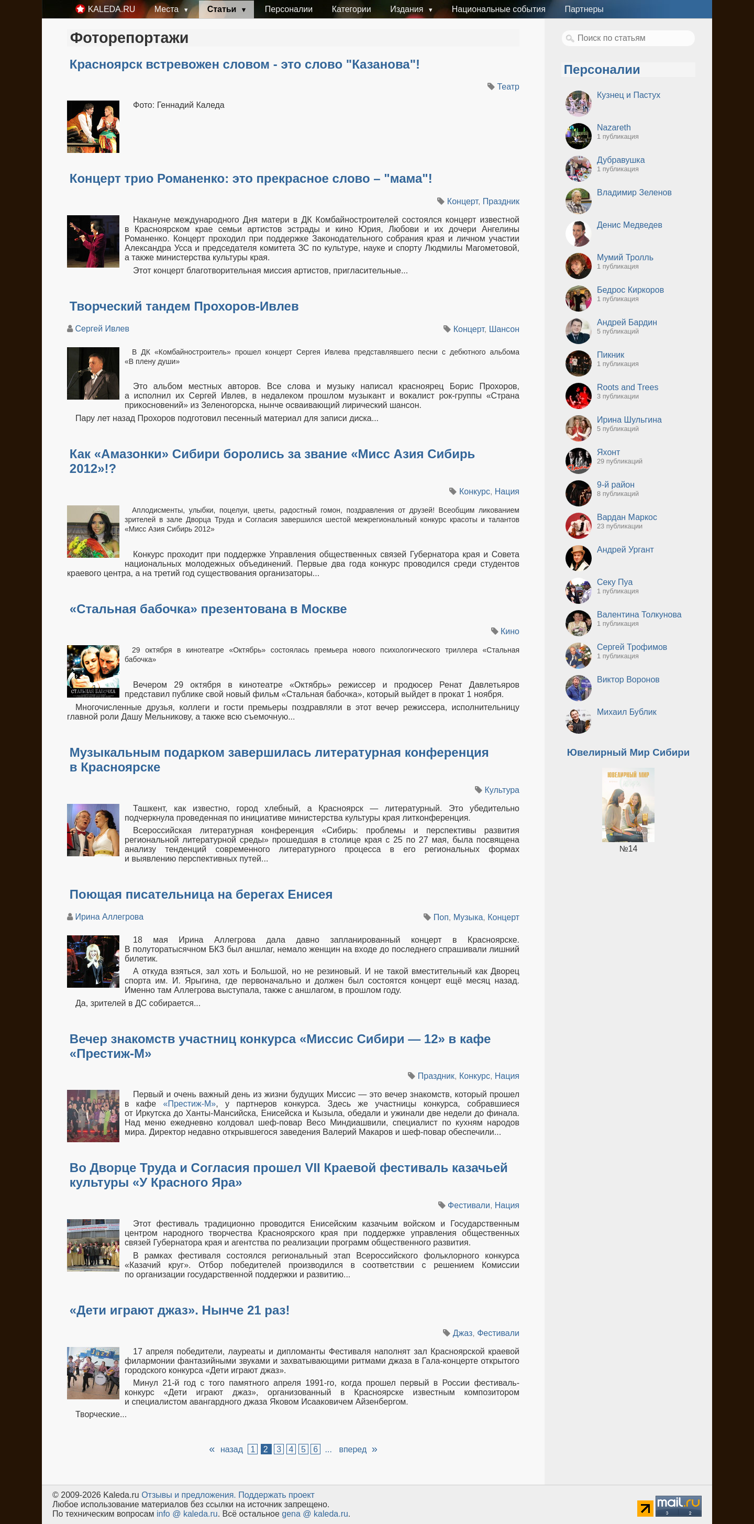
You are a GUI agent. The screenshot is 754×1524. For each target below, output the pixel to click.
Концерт (462, 201)
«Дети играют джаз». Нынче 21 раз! (180, 1310)
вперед (353, 1449)
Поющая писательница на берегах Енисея (201, 894)
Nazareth (614, 127)
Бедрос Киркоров (630, 289)
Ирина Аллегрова (109, 916)
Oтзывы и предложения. (188, 1494)
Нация (507, 491)
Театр (508, 86)
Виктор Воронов (628, 679)
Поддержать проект (276, 1494)
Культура (501, 790)
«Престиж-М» (189, 1103)
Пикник (610, 354)
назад (231, 1449)
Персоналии (289, 9)
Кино (510, 631)
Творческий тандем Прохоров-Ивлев (184, 306)
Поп (441, 917)
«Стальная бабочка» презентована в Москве (208, 609)
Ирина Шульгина (629, 419)
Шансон (504, 329)
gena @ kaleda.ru (315, 1513)
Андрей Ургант (625, 549)
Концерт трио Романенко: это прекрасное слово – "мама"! (251, 178)
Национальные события (499, 9)
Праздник (501, 201)
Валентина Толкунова (639, 614)
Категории (351, 9)
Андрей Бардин (627, 322)
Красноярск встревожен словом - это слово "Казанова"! (245, 64)
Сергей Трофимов (632, 647)
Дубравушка (621, 160)
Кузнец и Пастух (628, 95)
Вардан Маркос (627, 517)
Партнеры (583, 9)
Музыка (468, 917)
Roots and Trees (627, 387)
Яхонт (608, 452)
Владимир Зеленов (634, 192)
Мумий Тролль (625, 257)
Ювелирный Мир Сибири (628, 752)
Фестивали (469, 1205)
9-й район (616, 484)
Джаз (463, 1333)
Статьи (223, 9)
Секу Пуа (615, 582)
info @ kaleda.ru (187, 1513)
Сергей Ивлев (102, 328)
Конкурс (474, 491)
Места (167, 9)
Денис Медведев (629, 224)
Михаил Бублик (627, 712)
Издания (408, 9)
